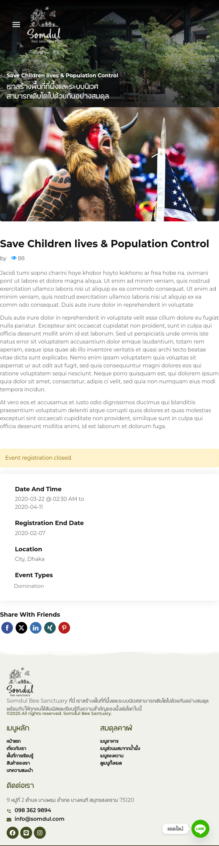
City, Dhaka (29, 559)
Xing (50, 628)
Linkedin (35, 628)
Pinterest (64, 628)
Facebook (7, 628)
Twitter (21, 628)
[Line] (200, 829)
